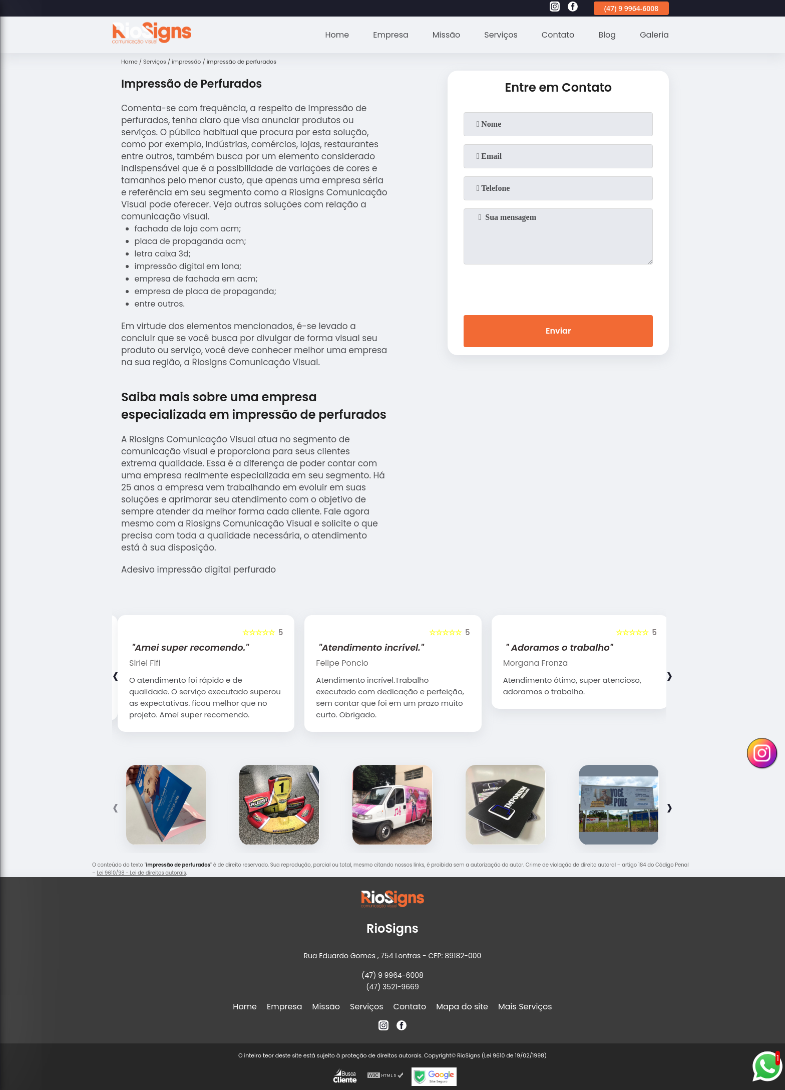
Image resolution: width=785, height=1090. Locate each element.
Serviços (501, 35)
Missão (446, 35)
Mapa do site (462, 1006)
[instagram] (555, 8)
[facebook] (573, 8)
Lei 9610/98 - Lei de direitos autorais (141, 873)
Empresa (391, 35)
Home (337, 35)
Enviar (558, 331)
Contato (558, 35)
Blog (607, 35)
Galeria (654, 35)
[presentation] (558, 287)
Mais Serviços (525, 1006)
